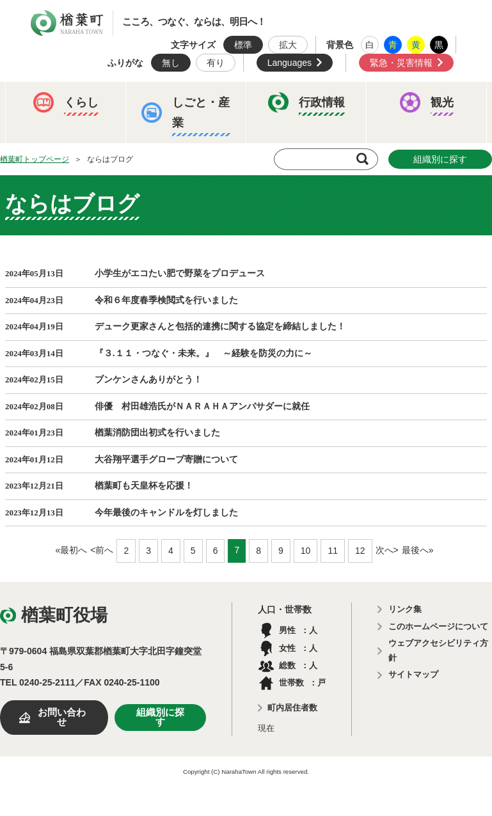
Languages (289, 63)
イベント (45, 158)
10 (306, 550)
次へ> (387, 550)
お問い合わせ (62, 717)
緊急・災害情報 (401, 63)
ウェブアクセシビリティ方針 (438, 650)
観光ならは (125, 158)
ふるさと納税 (54, 197)
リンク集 (405, 609)
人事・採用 (227, 197)
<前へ (101, 550)
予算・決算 (143, 197)
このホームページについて (438, 626)
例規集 (183, 237)
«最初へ (71, 550)
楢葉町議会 (312, 197)
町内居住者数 (292, 707)
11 (333, 550)
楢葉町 (67, 23)
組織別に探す (160, 717)
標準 (243, 45)
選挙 (121, 237)
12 (360, 550)
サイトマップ (413, 674)
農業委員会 (49, 237)
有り (216, 63)
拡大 (288, 45)
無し (171, 63)
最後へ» (418, 550)
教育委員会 (396, 197)
